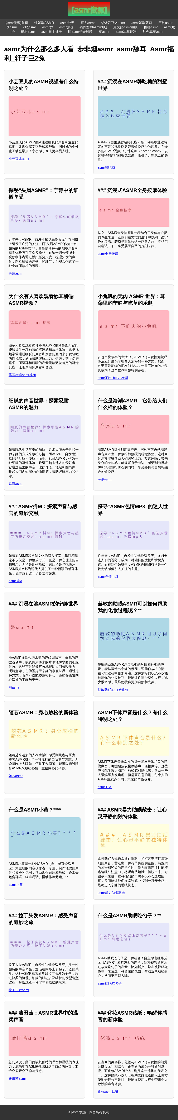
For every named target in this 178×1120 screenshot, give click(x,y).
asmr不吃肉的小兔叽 (113, 378)
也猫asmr (151, 27)
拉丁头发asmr (19, 990)
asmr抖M (15, 581)
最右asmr (28, 31)
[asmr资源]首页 (16, 23)
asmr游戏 (66, 27)
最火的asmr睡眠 (125, 27)
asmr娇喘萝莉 (141, 23)
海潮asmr (105, 479)
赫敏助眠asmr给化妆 (113, 689)
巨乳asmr (165, 23)
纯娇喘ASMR (44, 23)
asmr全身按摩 (108, 253)
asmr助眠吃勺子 (110, 983)
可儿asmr (88, 23)
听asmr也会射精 (80, 31)
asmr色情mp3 (108, 576)
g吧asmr (29, 27)
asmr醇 (47, 27)
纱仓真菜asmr (153, 31)
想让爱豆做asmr (113, 23)
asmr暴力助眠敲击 (111, 893)
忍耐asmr (16, 483)
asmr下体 (105, 787)
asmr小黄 (16, 884)
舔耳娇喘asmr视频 (22, 375)
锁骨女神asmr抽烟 (93, 27)
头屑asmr (16, 273)
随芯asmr (16, 776)
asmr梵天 (67, 23)
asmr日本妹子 (51, 31)
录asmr (11, 27)
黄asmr (104, 31)
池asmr (14, 687)
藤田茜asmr (17, 1078)
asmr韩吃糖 (106, 167)
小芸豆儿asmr (19, 159)
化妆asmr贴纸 (108, 1091)
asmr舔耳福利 (126, 31)
